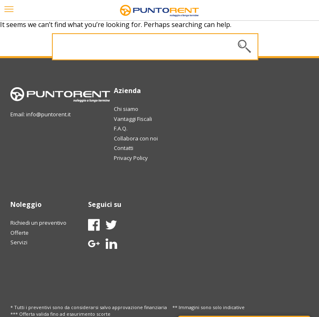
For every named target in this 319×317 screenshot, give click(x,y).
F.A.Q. (121, 128)
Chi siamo (126, 109)
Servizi (18, 242)
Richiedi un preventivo (38, 222)
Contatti (123, 148)
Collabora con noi (136, 138)
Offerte (19, 232)
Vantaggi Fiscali (133, 119)
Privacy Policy (131, 158)
